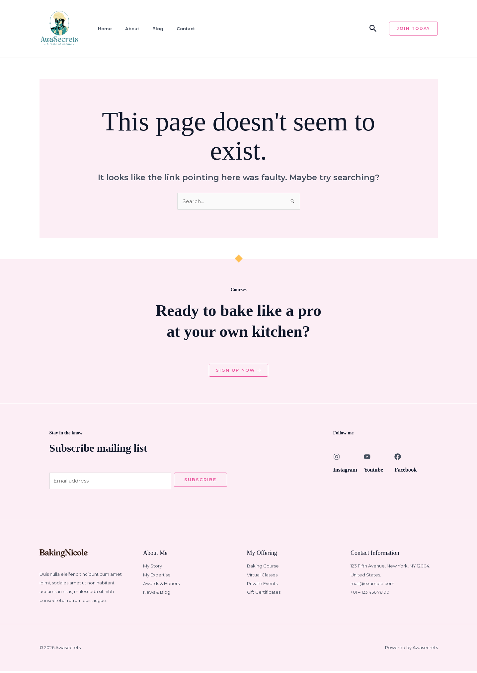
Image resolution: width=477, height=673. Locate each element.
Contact (180, 28)
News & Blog (156, 594)
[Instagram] (336, 458)
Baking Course (263, 568)
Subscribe (200, 481)
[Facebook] (397, 458)
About (129, 28)
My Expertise (157, 576)
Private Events (262, 585)
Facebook (407, 470)
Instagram (347, 470)
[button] (373, 28)
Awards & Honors (161, 585)
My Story (152, 568)
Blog (153, 28)
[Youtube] (367, 458)
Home (103, 28)
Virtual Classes (262, 576)
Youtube (375, 470)
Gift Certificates (263, 594)
